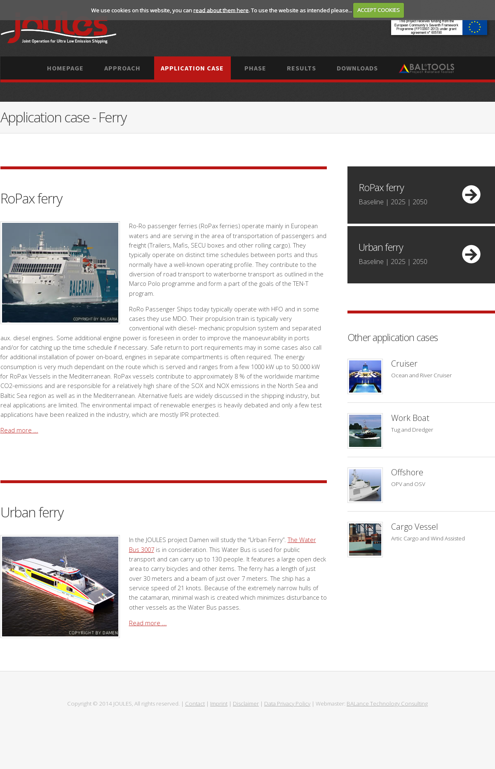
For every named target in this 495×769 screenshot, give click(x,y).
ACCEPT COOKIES (378, 10)
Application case (192, 68)
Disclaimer (246, 703)
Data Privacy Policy (287, 703)
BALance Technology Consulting (387, 703)
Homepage (65, 68)
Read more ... (19, 430)
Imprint (219, 703)
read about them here (221, 10)
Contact (195, 703)
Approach (122, 68)
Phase (255, 68)
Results (301, 68)
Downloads (357, 68)
